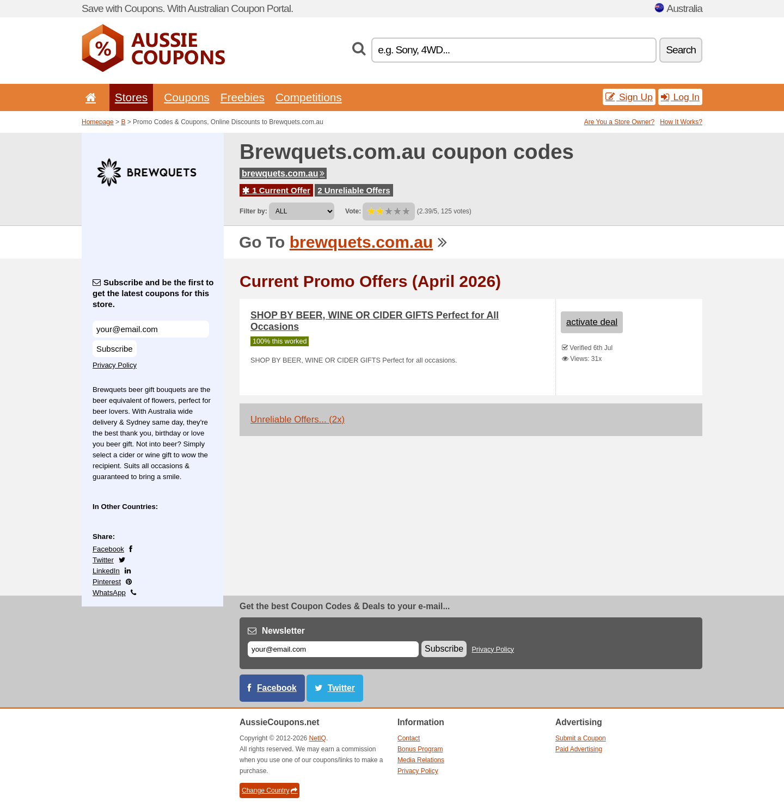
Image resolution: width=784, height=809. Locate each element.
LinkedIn (106, 571)
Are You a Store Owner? (619, 122)
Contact (408, 738)
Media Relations (420, 760)
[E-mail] (333, 649)
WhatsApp (109, 593)
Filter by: (253, 211)
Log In (680, 96)
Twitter (103, 560)
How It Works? (681, 122)
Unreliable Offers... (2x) (297, 419)
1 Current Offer (276, 190)
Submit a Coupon (580, 738)
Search (681, 50)
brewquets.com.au (283, 173)
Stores (131, 97)
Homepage (98, 122)
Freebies (242, 97)
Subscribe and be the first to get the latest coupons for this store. (153, 293)
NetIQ (317, 738)
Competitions (308, 97)
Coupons (187, 97)
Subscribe (114, 348)
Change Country (269, 790)
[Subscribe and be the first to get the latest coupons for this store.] (151, 329)
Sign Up (629, 96)
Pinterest (107, 582)
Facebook (108, 549)
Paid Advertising (578, 749)
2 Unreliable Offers (353, 190)
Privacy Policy (115, 365)
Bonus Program (420, 749)
